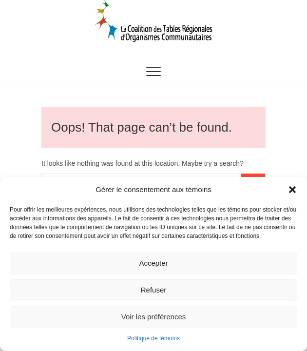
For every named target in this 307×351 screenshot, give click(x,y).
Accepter (153, 263)
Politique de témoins (153, 338)
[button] (292, 190)
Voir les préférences (153, 316)
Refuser (154, 290)
